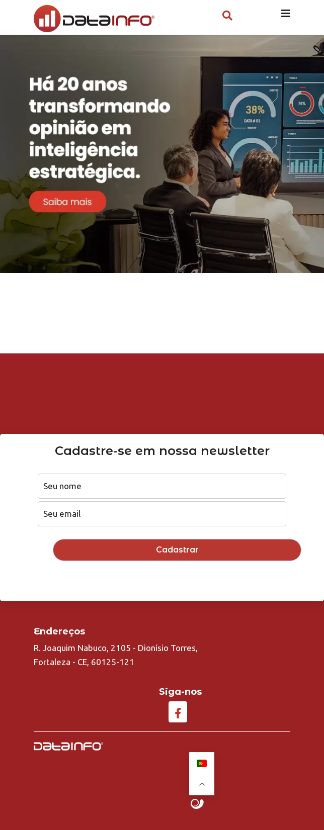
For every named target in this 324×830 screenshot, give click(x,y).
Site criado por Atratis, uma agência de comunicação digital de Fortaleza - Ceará (197, 804)
